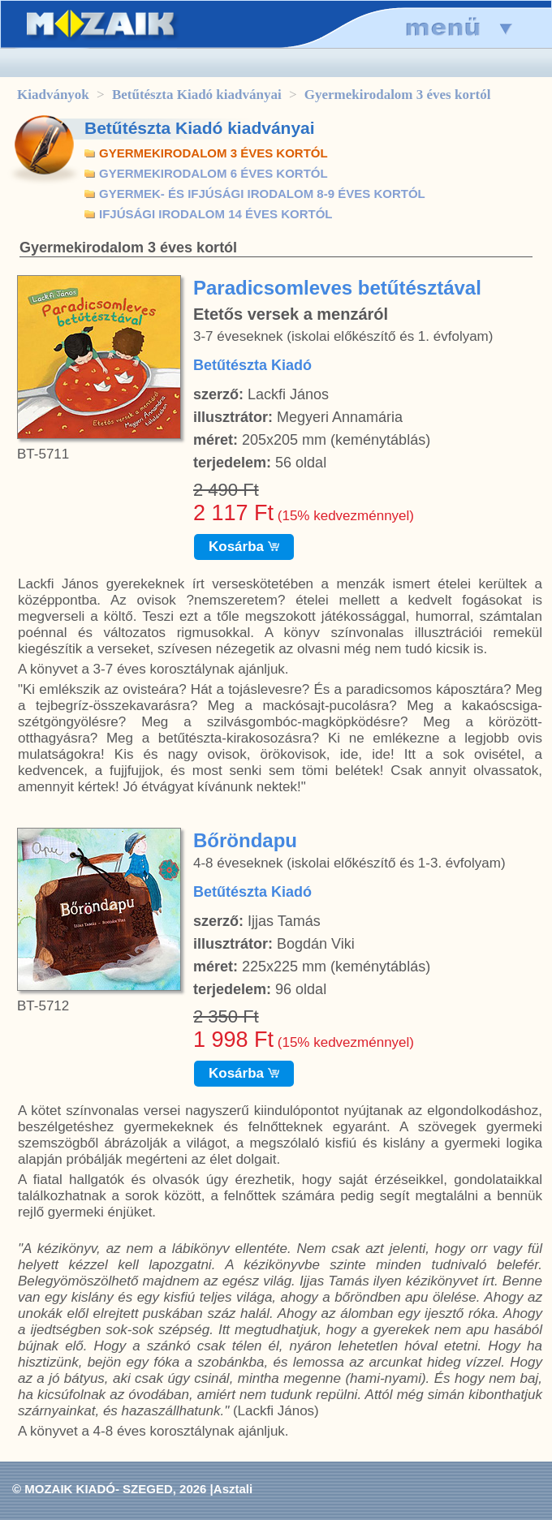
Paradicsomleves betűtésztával (337, 288)
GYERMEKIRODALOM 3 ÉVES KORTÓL (213, 153)
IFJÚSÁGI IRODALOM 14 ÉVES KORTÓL (216, 214)
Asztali (232, 1489)
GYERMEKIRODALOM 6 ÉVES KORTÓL (213, 173)
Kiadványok (53, 94)
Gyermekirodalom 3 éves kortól (397, 94)
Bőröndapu (245, 840)
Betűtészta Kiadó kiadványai (197, 94)
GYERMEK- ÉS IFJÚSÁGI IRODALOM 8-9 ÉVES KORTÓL (262, 193)
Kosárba (244, 546)
